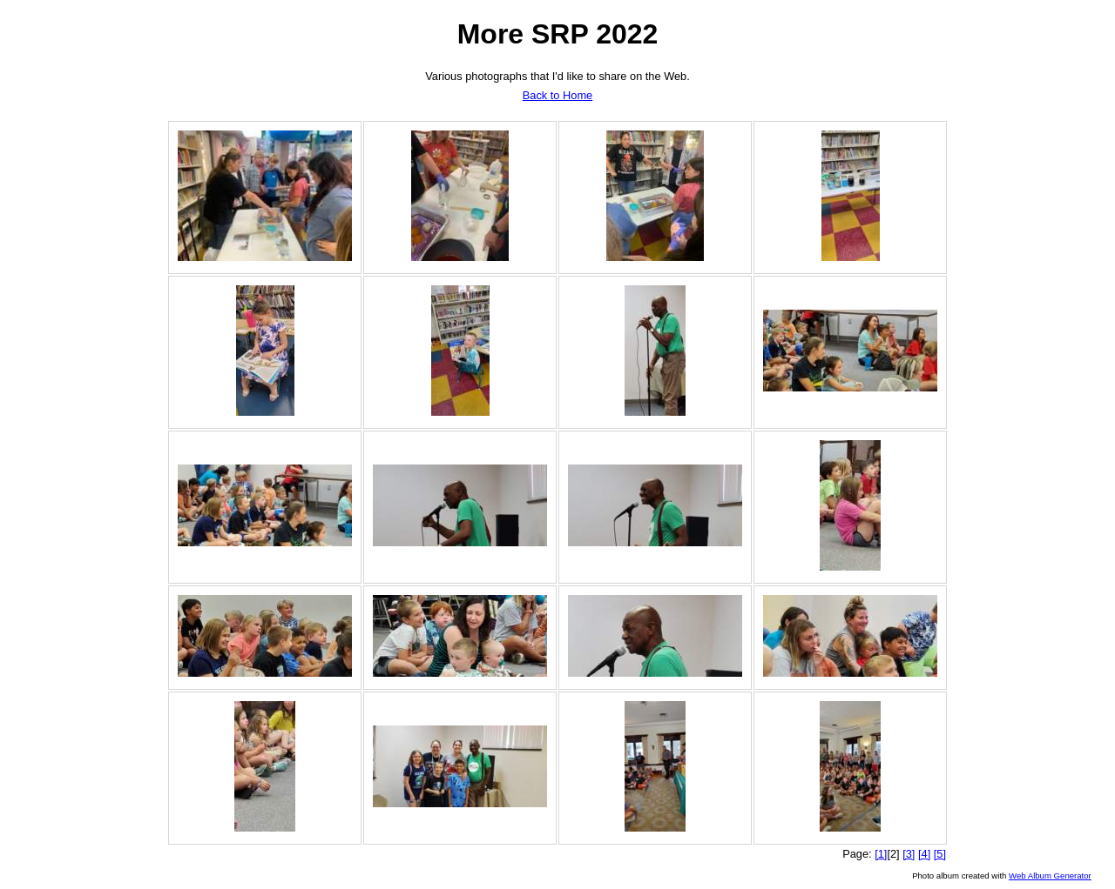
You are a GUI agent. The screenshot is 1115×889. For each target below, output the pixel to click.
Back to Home (557, 95)
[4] (924, 853)
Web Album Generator (1050, 875)
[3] (908, 853)
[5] (940, 853)
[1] (881, 853)
